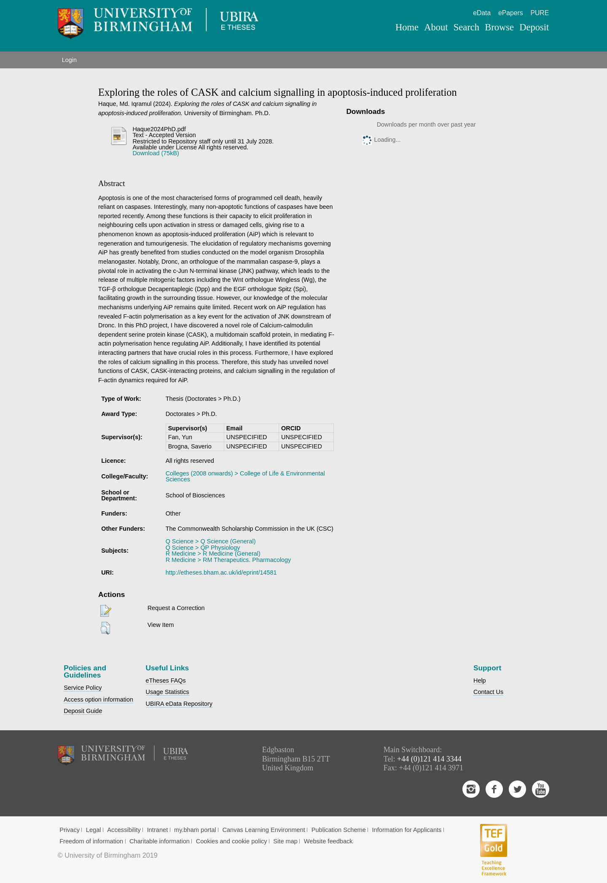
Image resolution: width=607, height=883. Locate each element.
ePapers (510, 12)
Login (69, 60)
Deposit (534, 27)
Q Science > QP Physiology (203, 547)
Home (407, 27)
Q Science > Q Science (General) (211, 541)
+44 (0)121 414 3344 (429, 759)
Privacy (69, 829)
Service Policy (83, 687)
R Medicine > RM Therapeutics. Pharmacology (228, 559)
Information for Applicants (407, 829)
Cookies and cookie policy (231, 841)
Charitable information (159, 841)
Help (479, 680)
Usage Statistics (167, 692)
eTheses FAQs (166, 680)
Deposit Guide (83, 710)
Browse (499, 27)
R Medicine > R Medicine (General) (213, 553)
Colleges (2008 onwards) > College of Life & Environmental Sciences (245, 476)
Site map (285, 841)
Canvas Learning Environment (263, 829)
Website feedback (328, 841)
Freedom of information (91, 841)
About (436, 27)
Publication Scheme (339, 829)
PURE (539, 12)
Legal (93, 829)
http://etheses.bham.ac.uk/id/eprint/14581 (221, 572)
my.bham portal (195, 829)
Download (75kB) (155, 153)
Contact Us (488, 692)
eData (482, 12)
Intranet (157, 829)
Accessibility (124, 829)
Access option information (98, 699)
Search (466, 27)
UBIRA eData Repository (179, 703)
